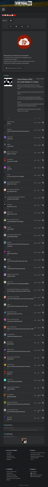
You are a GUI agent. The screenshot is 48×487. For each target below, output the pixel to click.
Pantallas (9, 459)
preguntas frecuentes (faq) (37, 456)
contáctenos (10, 473)
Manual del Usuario (35, 454)
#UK (18, 109)
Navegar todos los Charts (14, 68)
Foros (32, 459)
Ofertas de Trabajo (11, 475)
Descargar (9, 452)
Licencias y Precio (11, 457)
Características (10, 456)
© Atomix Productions (24, 485)
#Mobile (32, 109)
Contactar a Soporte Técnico (38, 452)
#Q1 (23, 111)
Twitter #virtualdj (35, 476)
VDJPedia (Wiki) (35, 457)
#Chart (39, 109)
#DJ (36, 109)
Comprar (9, 454)
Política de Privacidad (12, 476)
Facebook (34, 471)
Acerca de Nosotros (11, 471)
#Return (19, 111)
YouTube (33, 473)
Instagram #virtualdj (36, 475)
